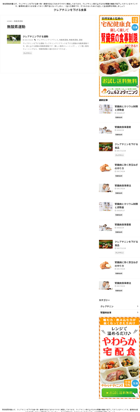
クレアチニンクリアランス (60, 40)
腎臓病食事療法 (121, 179)
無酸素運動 (84, 40)
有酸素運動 (75, 40)
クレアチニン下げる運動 (48, 36)
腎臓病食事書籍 (121, 125)
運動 (38, 43)
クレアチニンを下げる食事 (70, 10)
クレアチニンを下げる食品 (126, 142)
